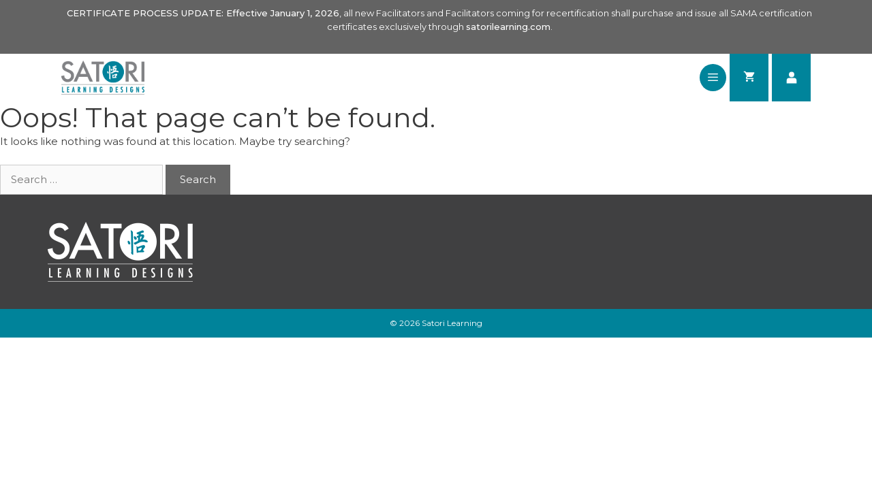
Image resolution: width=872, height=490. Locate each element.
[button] (713, 77)
